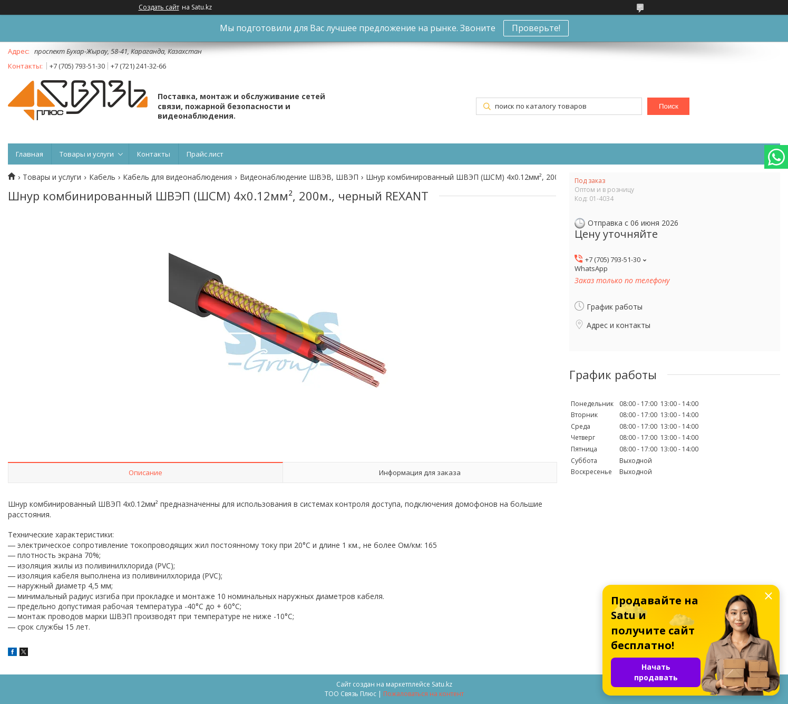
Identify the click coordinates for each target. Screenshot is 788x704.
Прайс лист (205, 154)
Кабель (102, 177)
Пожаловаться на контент (423, 693)
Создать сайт (159, 7)
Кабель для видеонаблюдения (177, 177)
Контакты (153, 154)
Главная (29, 154)
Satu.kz (442, 684)
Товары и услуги (87, 154)
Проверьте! (536, 28)
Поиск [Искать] (668, 106)
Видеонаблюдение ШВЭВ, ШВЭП (299, 177)
